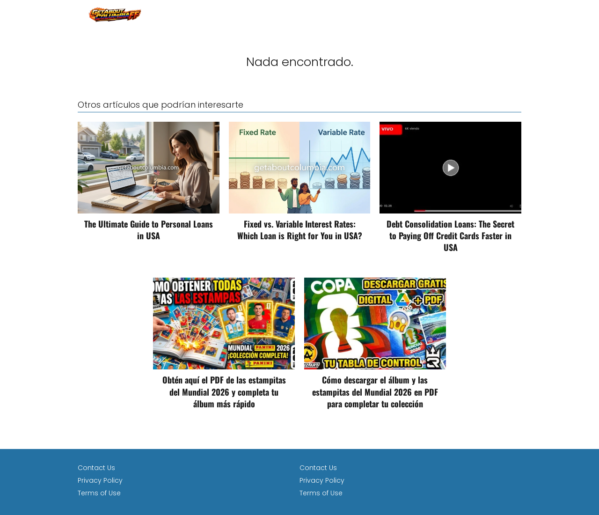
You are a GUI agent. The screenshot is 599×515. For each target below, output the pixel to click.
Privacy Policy (100, 480)
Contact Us (96, 467)
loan (513, 13)
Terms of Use (99, 493)
